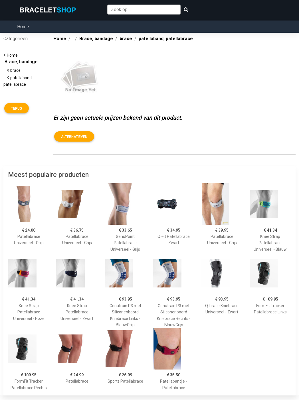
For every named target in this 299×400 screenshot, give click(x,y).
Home (23, 26)
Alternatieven (74, 137)
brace (16, 70)
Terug (16, 109)
